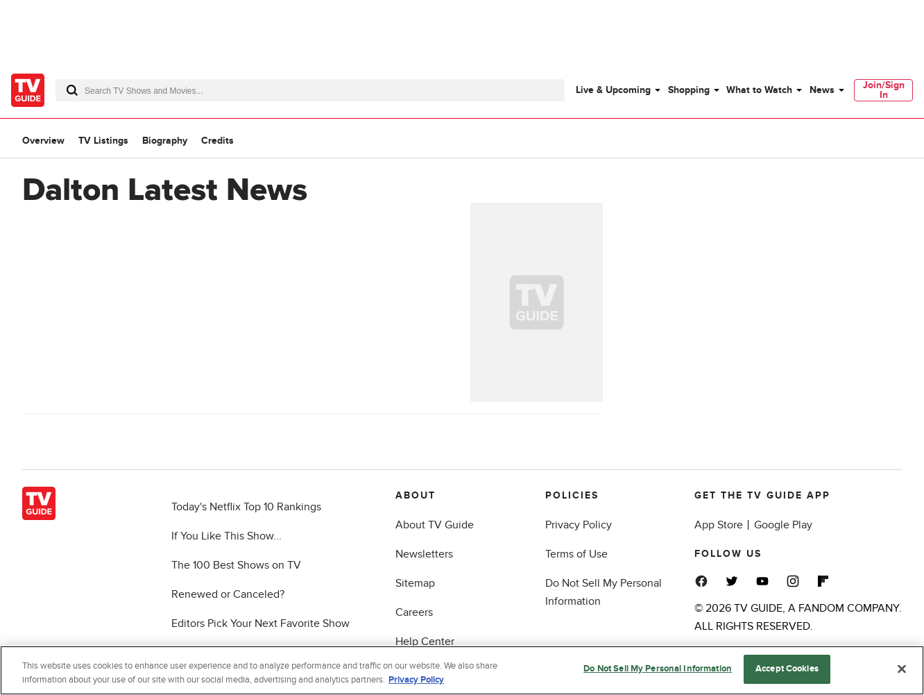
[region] (462, 670)
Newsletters (424, 554)
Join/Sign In (884, 90)
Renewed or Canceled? (227, 594)
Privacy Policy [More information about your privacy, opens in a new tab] (416, 679)
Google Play (783, 525)
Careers (414, 612)
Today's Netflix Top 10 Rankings (246, 507)
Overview (43, 140)
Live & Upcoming (613, 90)
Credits (217, 140)
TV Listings (103, 140)
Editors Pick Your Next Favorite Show (260, 623)
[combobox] (310, 90)
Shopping (689, 90)
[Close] (902, 668)
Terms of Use (576, 554)
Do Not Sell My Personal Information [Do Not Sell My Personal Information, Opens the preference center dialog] (657, 668)
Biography (164, 140)
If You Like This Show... (226, 536)
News (822, 90)
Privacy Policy (578, 525)
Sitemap (415, 583)
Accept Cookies (787, 668)
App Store (718, 525)
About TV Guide (434, 525)
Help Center (424, 641)
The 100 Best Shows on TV (236, 565)
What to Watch (759, 90)
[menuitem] (617, 90)
